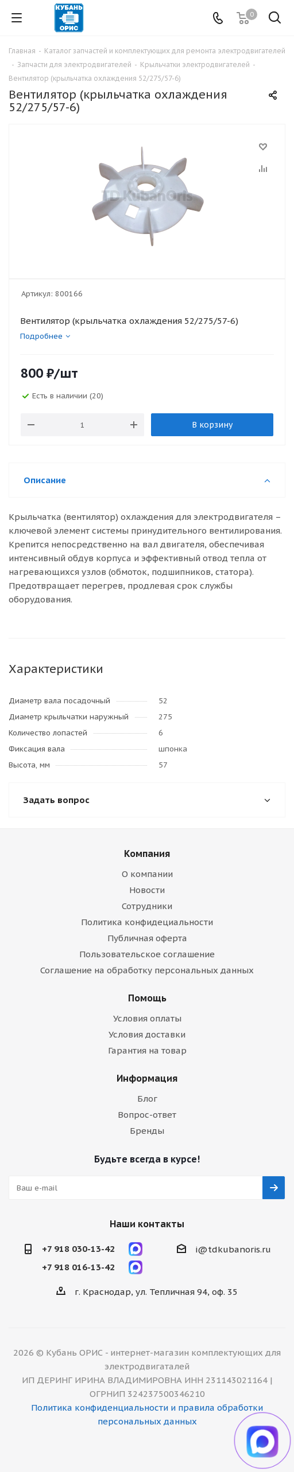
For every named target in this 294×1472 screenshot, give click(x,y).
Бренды (147, 1130)
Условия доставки (147, 1034)
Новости (147, 889)
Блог (147, 1098)
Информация (147, 1078)
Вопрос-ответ (147, 1114)
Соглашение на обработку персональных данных (147, 970)
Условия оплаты (147, 1018)
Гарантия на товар (147, 1050)
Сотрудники (147, 906)
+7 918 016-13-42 (78, 1267)
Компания (147, 853)
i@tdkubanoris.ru (233, 1249)
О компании (147, 873)
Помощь (147, 998)
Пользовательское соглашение (147, 954)
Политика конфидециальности (147, 922)
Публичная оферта (147, 938)
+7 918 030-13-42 (78, 1248)
